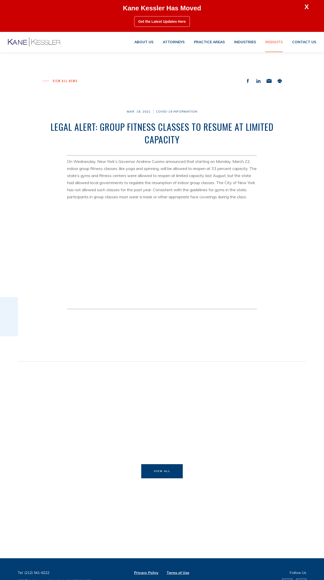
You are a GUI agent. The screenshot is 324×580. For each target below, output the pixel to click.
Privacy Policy (146, 572)
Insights (274, 42)
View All (162, 471)
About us (143, 42)
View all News (65, 81)
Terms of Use (178, 572)
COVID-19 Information (176, 111)
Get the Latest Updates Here (162, 21)
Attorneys (174, 42)
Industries (245, 42)
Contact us (304, 42)
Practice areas (209, 42)
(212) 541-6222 (36, 572)
